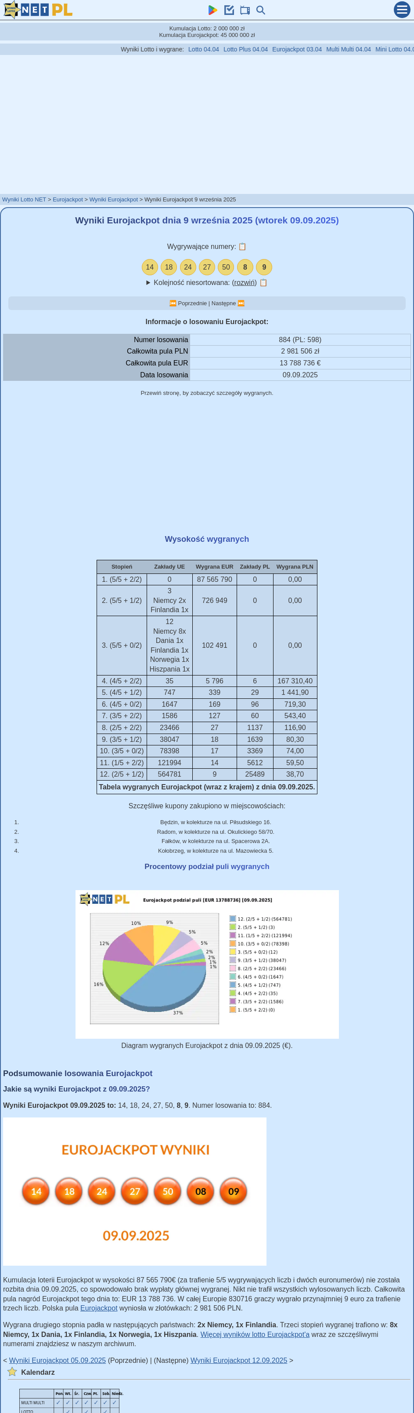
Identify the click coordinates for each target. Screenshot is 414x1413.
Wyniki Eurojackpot (114, 199)
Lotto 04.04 (215, 49)
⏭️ (241, 303)
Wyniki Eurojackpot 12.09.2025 (239, 1360)
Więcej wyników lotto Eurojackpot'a (255, 1334)
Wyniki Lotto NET (24, 199)
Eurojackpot (68, 199)
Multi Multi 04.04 (360, 49)
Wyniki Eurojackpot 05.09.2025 (57, 1360)
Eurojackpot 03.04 (309, 49)
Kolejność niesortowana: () (210, 282)
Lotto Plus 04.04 (257, 49)
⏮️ (172, 303)
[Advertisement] (207, 124)
